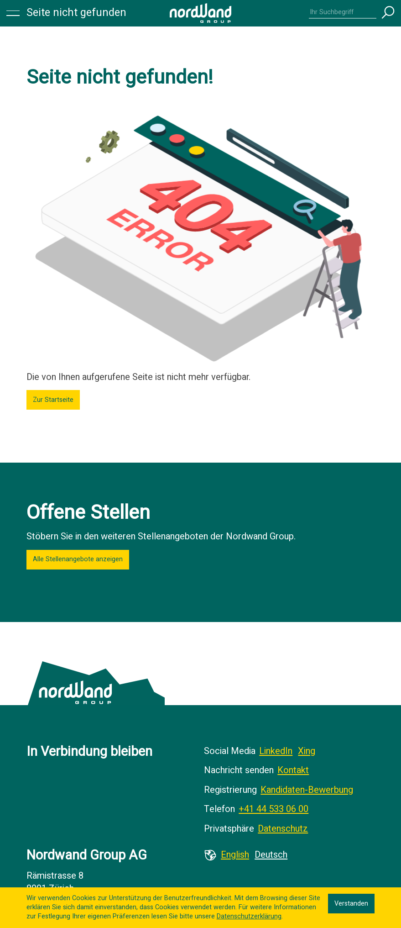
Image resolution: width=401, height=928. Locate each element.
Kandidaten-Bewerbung (306, 789)
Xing (306, 751)
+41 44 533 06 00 (273, 809)
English (235, 854)
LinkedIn (275, 751)
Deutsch (271, 854)
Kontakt (293, 770)
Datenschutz (283, 828)
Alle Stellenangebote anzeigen (78, 559)
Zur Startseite (53, 400)
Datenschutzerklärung (249, 916)
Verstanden (351, 903)
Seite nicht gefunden (76, 13)
